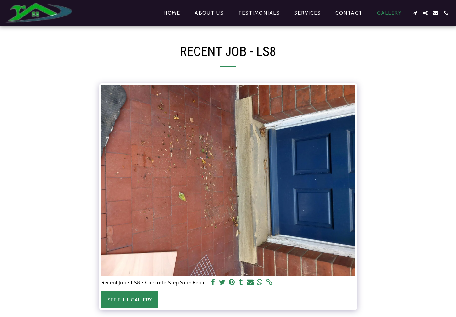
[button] (415, 13)
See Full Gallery (129, 299)
